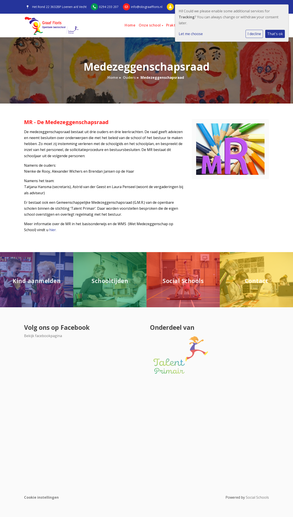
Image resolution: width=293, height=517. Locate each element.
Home (129, 25)
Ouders (129, 77)
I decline (254, 33)
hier (52, 229)
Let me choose (191, 33)
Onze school (150, 25)
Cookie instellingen (41, 497)
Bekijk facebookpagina (43, 335)
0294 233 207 (108, 7)
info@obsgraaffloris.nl (146, 7)
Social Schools (257, 497)
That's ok (275, 33)
